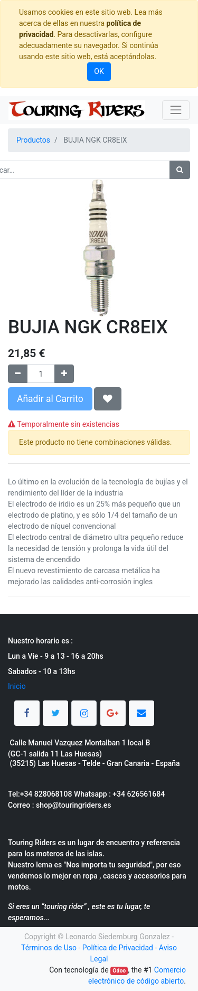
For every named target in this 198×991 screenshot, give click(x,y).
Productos (33, 140)
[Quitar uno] (17, 373)
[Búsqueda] (179, 170)
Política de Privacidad (117, 947)
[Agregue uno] (64, 373)
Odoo (119, 970)
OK (98, 71)
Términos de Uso (49, 947)
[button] (107, 398)
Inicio (17, 686)
